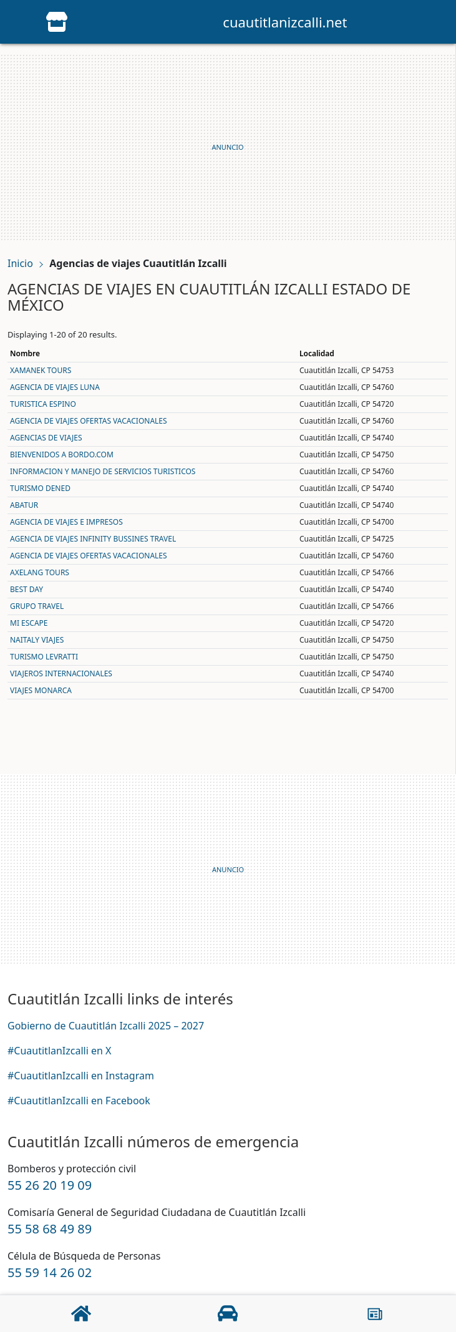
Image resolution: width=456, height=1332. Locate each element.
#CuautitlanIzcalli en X (59, 1050)
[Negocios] (228, 1313)
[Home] (57, 20)
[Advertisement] (227, 147)
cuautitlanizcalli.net (285, 21)
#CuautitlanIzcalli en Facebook (78, 1100)
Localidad (316, 353)
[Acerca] (375, 1314)
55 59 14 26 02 (49, 1272)
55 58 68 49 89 (49, 1228)
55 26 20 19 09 (49, 1185)
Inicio (20, 263)
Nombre (25, 353)
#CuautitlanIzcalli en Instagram (80, 1075)
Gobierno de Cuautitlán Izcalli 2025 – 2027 (105, 1026)
